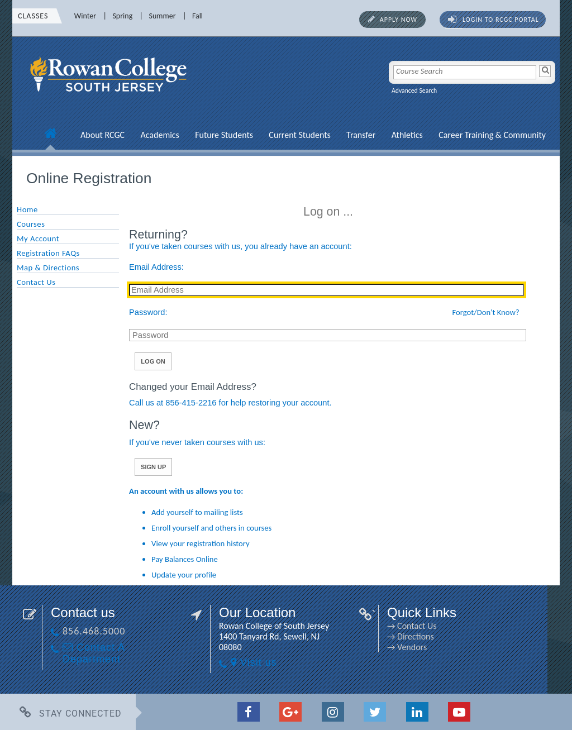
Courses (31, 224)
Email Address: (156, 267)
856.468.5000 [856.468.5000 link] (94, 631)
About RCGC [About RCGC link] (102, 135)
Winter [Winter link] (85, 16)
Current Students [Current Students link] (299, 135)
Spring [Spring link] (122, 16)
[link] (110, 98)
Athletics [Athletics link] (407, 135)
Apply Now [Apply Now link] (398, 19)
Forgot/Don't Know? (485, 312)
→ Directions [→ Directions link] (410, 636)
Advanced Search (414, 90)
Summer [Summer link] (162, 16)
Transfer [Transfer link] (360, 135)
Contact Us (36, 282)
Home (27, 209)
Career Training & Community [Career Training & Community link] (492, 135)
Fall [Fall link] (197, 16)
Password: (148, 312)
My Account (38, 238)
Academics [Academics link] (159, 135)
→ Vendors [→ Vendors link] (407, 647)
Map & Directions (48, 268)
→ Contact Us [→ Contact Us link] (411, 626)
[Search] (545, 71)
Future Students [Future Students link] (224, 135)
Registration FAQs (48, 253)
